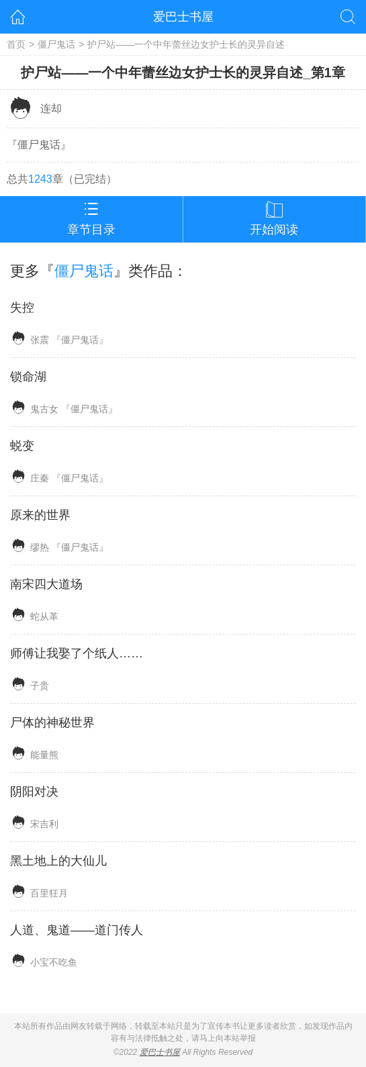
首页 (16, 44)
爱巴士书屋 (183, 17)
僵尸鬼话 (56, 44)
